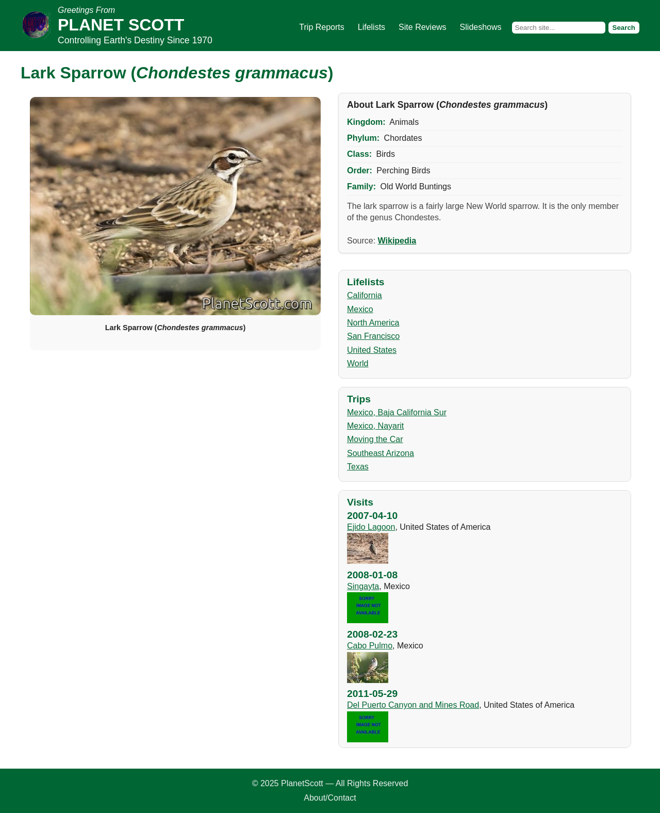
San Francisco (373, 336)
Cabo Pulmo (369, 645)
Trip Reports (321, 27)
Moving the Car (375, 439)
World (358, 363)
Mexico (360, 309)
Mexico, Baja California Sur (397, 412)
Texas (358, 466)
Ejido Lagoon (371, 527)
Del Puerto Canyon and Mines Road (413, 705)
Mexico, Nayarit (375, 425)
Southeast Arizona (380, 453)
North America (373, 322)
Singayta (363, 586)
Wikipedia (397, 240)
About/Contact (330, 797)
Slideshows (481, 27)
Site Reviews (422, 27)
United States (372, 350)
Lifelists (371, 27)
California (364, 295)
